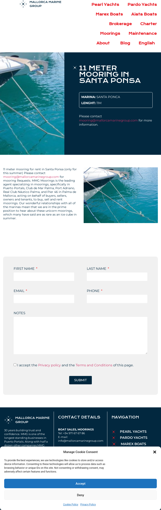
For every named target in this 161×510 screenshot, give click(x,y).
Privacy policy (49, 365)
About (104, 43)
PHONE (93, 291)
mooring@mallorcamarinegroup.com (108, 120)
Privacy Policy (88, 504)
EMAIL (19, 291)
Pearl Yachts (105, 5)
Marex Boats (109, 14)
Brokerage (120, 24)
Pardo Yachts (142, 5)
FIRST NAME (24, 269)
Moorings (110, 33)
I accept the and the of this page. (75, 365)
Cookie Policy (70, 504)
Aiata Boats (144, 14)
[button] (155, 452)
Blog (125, 43)
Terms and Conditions (94, 365)
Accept (80, 483)
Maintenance (143, 33)
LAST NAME (97, 269)
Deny (80, 495)
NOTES (19, 313)
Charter (148, 24)
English (148, 43)
